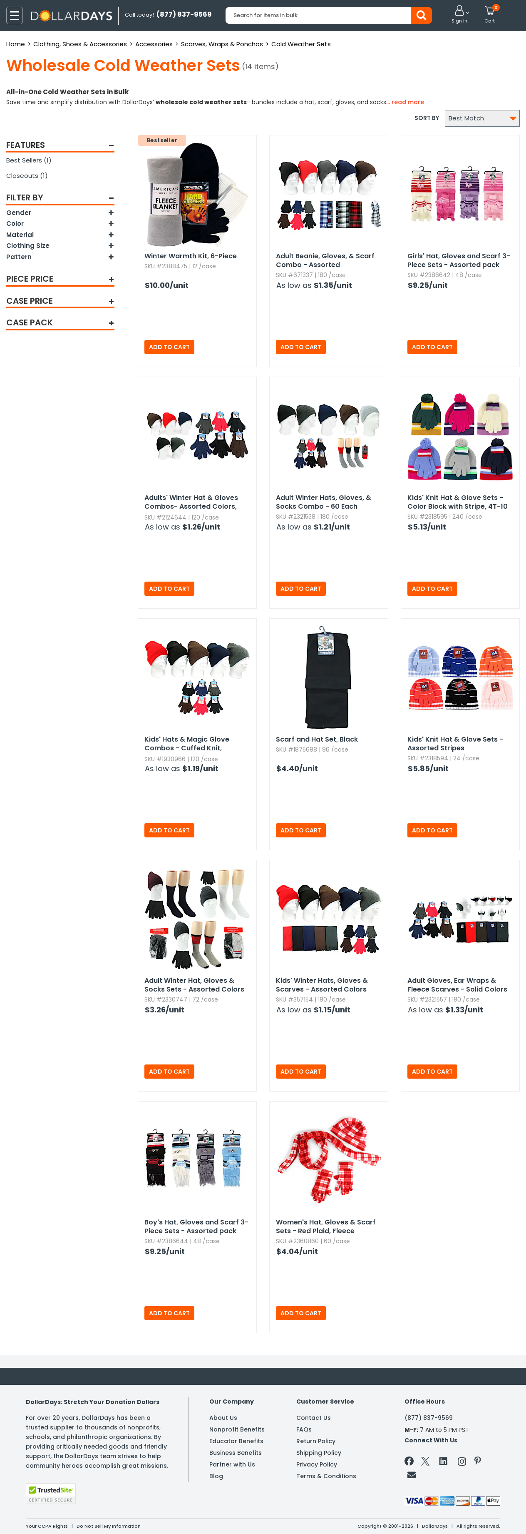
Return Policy (315, 1441)
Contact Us (313, 1418)
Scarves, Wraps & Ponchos (222, 44)
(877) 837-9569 (428, 1418)
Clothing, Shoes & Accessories (80, 44)
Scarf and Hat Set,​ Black (317, 739)
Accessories (154, 44)
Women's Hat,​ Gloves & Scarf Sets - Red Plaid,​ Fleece (326, 1226)
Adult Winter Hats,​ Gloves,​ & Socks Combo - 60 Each (323, 502)
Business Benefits (235, 1453)
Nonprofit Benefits (237, 1429)
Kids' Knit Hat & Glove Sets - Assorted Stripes (455, 743)
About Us (223, 1418)
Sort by (426, 118)
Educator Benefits (236, 1441)
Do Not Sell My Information (109, 1526)
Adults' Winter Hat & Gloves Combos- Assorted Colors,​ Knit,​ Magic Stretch (191, 502)
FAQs (304, 1429)
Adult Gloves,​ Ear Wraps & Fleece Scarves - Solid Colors (457, 985)
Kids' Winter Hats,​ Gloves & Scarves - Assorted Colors (322, 985)
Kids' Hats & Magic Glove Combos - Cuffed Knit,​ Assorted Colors (186, 744)
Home (15, 44)
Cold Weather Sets (301, 44)
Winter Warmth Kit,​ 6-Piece (190, 256)
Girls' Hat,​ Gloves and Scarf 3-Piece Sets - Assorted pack (458, 260)
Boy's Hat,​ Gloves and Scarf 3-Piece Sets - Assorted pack (196, 1226)
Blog (216, 1476)
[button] (459, 15)
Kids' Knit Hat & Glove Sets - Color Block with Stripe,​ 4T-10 (457, 502)
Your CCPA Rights (47, 1526)
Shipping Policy (318, 1453)
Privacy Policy (316, 1464)
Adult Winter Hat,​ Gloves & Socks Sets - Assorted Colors (194, 985)
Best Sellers (29, 160)
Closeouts (27, 175)
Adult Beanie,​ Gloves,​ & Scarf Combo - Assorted (325, 260)
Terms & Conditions (326, 1476)
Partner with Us (232, 1464)
